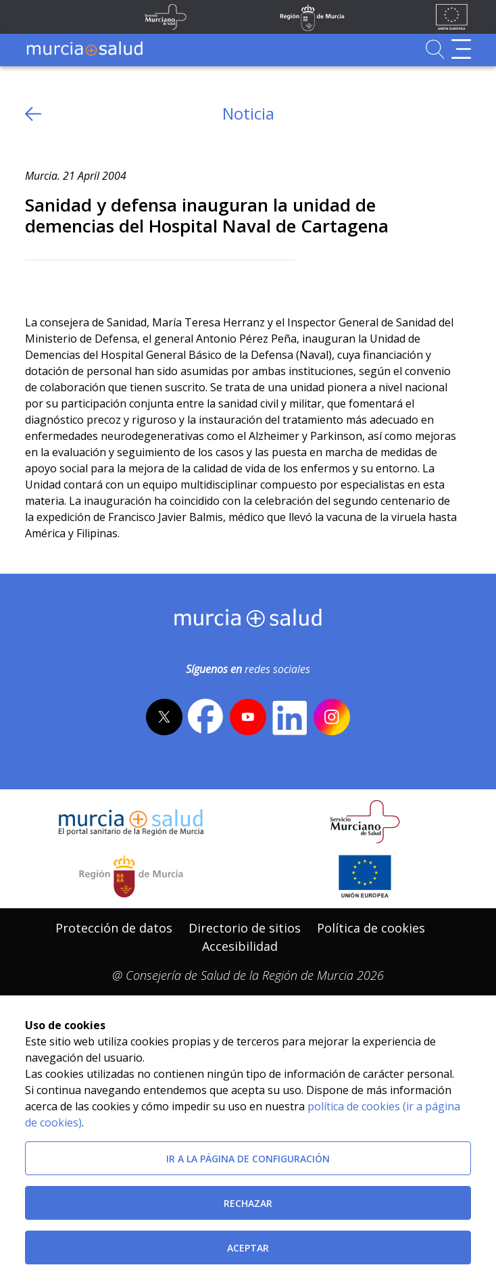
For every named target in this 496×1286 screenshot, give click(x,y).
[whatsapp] (87, 282)
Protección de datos (113, 928)
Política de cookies (371, 928)
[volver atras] (33, 114)
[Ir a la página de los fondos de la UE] (452, 17)
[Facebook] (61, 282)
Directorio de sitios (245, 928)
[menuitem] (113, 928)
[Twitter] (35, 282)
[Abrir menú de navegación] (461, 49)
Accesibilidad (240, 946)
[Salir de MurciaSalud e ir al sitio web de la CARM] (131, 875)
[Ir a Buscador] (435, 49)
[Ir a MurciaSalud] (84, 49)
